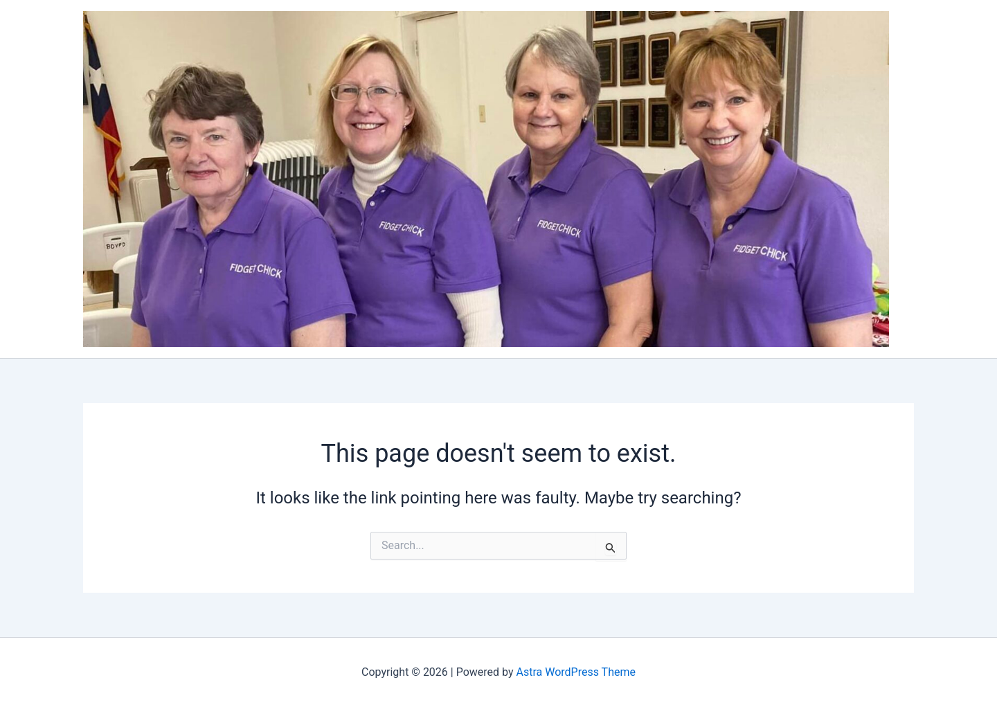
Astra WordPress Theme (576, 672)
